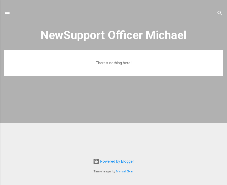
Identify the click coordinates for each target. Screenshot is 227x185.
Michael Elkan (124, 171)
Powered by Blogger (113, 161)
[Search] (220, 14)
